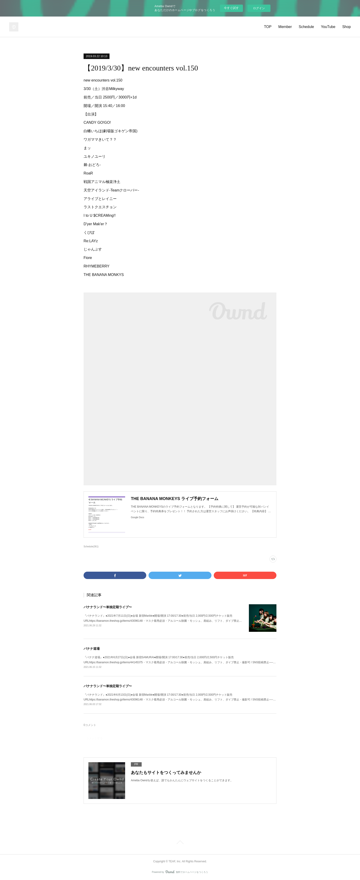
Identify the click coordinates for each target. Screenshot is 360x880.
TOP (268, 27)
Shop (346, 27)
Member (285, 27)
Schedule (306, 27)
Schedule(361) (91, 546)
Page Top (180, 843)
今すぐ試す (231, 8)
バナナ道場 (92, 648)
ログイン (259, 8)
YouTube (328, 27)
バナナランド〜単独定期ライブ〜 (108, 607)
